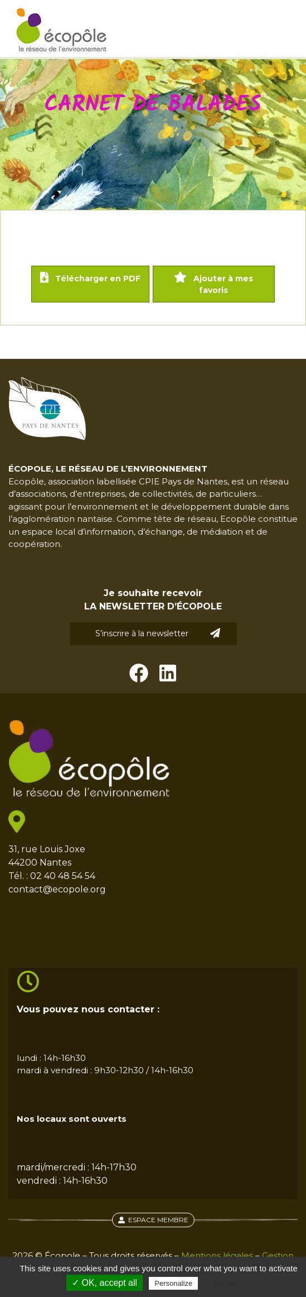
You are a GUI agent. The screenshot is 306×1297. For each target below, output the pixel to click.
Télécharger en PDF (90, 278)
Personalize (173, 1283)
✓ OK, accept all (104, 1283)
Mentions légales (217, 1255)
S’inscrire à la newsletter (157, 633)
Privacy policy (227, 1283)
